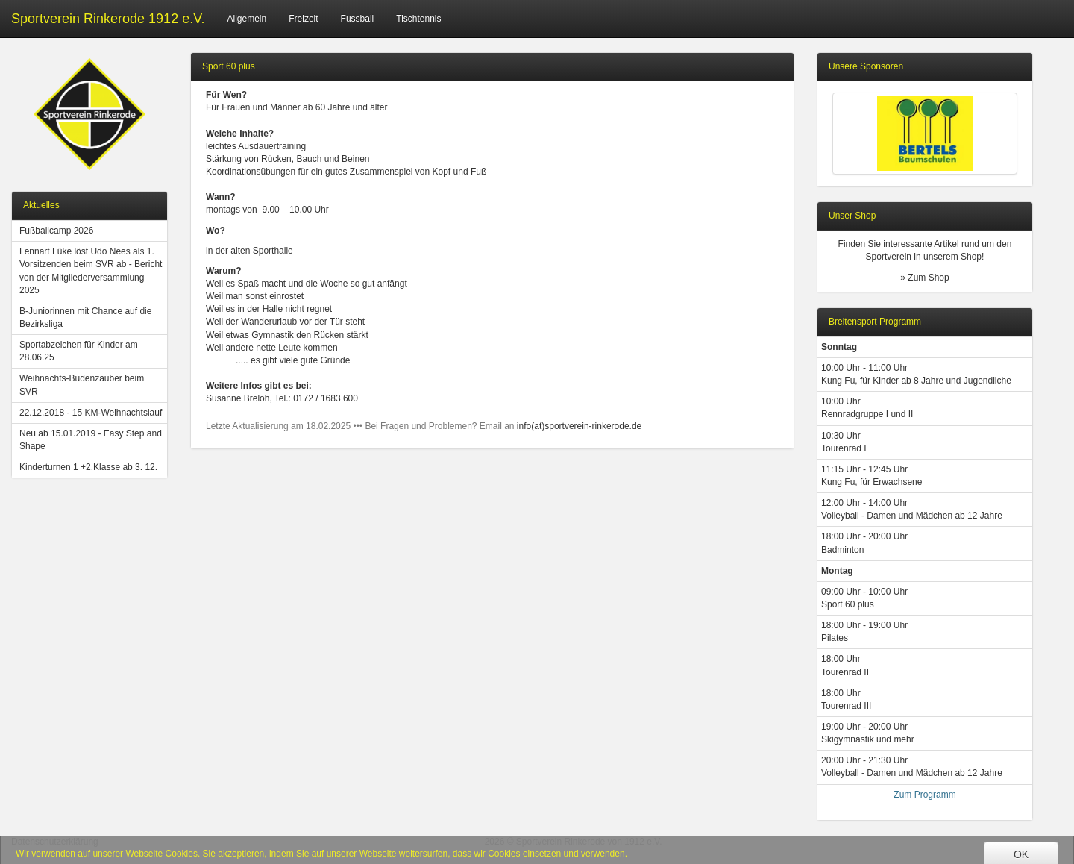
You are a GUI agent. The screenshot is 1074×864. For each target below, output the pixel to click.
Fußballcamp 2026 (56, 230)
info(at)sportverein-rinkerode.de (579, 426)
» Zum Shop (924, 277)
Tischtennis (418, 18)
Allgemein (247, 18)
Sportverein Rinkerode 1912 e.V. (108, 18)
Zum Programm (924, 794)
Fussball (357, 18)
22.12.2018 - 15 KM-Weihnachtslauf (90, 412)
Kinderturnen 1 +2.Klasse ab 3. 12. (88, 467)
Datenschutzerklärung (54, 841)
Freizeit (303, 18)
